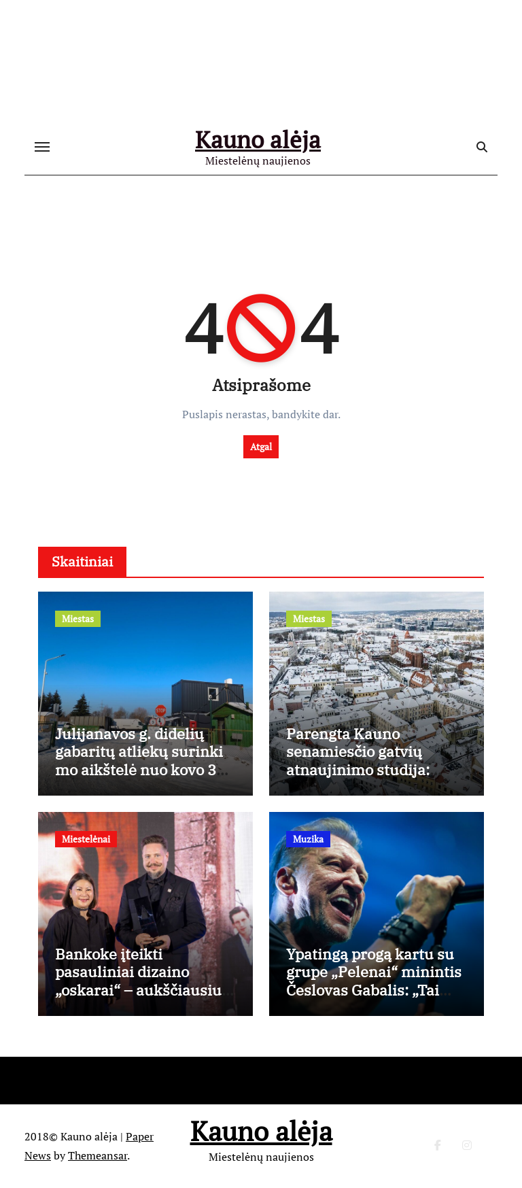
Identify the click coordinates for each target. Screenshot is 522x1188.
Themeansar (97, 1155)
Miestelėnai (86, 838)
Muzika (308, 838)
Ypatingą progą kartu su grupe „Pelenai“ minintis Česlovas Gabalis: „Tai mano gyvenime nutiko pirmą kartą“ (374, 990)
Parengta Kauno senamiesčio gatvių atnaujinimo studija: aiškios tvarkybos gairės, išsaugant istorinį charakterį (373, 778)
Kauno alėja (258, 139)
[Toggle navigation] (42, 147)
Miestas (78, 618)
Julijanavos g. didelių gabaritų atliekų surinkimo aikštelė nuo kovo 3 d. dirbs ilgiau (139, 760)
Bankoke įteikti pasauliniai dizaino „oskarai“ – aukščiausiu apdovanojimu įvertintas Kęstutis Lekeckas (141, 990)
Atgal (261, 446)
